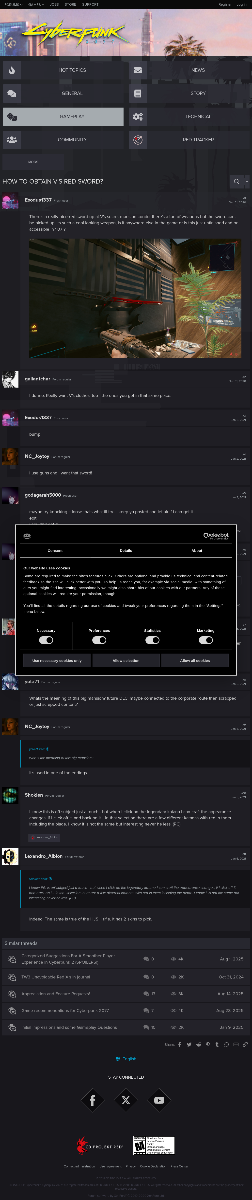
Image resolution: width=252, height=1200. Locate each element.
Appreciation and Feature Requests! (56, 993)
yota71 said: (38, 748)
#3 (237, 417)
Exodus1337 (39, 200)
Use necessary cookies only (56, 660)
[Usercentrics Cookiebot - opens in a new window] (207, 536)
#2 (236, 378)
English (126, 1058)
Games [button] (34, 4)
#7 (237, 626)
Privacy (131, 1166)
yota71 (33, 681)
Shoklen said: (39, 878)
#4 (237, 456)
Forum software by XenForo (126, 1195)
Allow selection (125, 660)
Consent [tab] (55, 550)
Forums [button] (11, 4)
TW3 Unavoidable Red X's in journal (56, 976)
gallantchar (38, 378)
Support (90, 4)
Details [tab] (126, 550)
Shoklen (35, 794)
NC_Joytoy (38, 456)
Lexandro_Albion (44, 856)
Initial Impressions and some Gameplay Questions (70, 1026)
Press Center (179, 1166)
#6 (237, 551)
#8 (237, 681)
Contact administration (79, 1166)
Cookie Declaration (153, 1166)
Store (70, 4)
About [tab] (196, 550)
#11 (237, 856)
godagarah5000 (44, 494)
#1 (236, 200)
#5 (237, 495)
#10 (237, 794)
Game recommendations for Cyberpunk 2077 (66, 1009)
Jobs (54, 4)
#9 (237, 726)
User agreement (110, 1166)
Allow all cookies (195, 660)
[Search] (237, 181)
